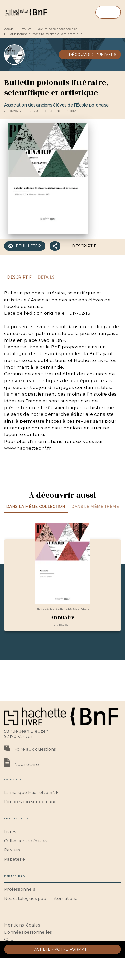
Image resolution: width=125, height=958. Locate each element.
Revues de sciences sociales (57, 29)
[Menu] (108, 12)
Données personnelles (28, 932)
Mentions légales (22, 925)
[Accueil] (25, 12)
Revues (26, 29)
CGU (9, 939)
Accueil (9, 29)
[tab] (19, 277)
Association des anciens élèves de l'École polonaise (56, 105)
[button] (90, 54)
